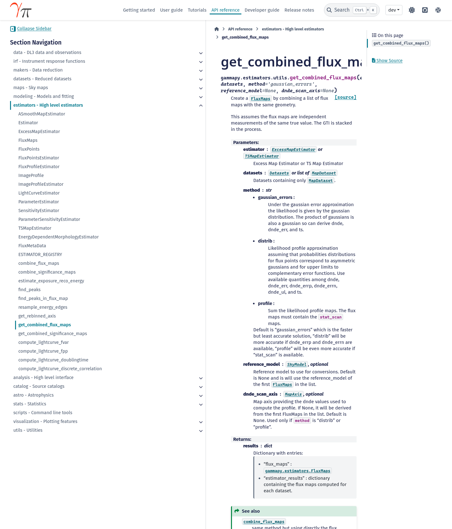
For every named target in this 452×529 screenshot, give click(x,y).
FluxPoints (28, 149)
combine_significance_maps (47, 272)
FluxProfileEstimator (38, 166)
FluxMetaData (32, 245)
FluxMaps (27, 140)
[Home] (126, 29)
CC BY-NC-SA (57, 508)
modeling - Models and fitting (43, 96)
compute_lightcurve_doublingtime (53, 360)
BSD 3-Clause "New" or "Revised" (151, 514)
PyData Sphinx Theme (407, 514)
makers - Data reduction (37, 70)
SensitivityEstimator (38, 210)
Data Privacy (46, 521)
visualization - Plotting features (45, 421)
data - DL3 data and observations (47, 52)
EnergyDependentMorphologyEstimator (58, 237)
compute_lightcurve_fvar (43, 342)
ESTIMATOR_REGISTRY (40, 254)
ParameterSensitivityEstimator (49, 219)
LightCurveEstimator (39, 193)
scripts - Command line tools (42, 412)
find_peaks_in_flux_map (43, 298)
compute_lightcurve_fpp (43, 351)
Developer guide (262, 10)
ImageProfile (31, 175)
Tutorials (197, 10)
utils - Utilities (27, 430)
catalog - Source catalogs (38, 386)
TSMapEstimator (34, 228)
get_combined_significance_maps (52, 333)
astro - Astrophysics (33, 395)
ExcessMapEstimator (39, 131)
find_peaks (29, 289)
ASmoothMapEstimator (41, 114)
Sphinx (423, 506)
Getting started (139, 10)
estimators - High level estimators (48, 105)
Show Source (387, 60)
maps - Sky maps (30, 87)
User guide (171, 10)
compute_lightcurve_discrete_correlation (60, 368)
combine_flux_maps (38, 263)
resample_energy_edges (42, 307)
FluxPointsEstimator (38, 158)
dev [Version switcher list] (392, 10)
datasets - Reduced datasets (42, 79)
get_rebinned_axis (37, 316)
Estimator (28, 123)
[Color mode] (412, 10)
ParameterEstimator (38, 202)
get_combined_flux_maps (44, 325)
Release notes (299, 10)
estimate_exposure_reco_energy (51, 281)
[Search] (352, 10)
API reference (226, 10)
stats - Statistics (29, 404)
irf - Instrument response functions (49, 61)
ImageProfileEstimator (40, 184)
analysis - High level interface (43, 377)
